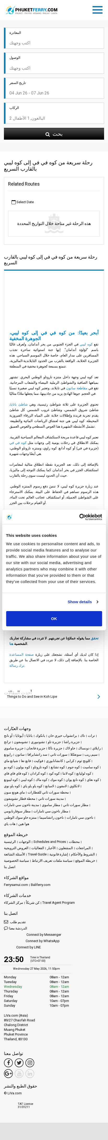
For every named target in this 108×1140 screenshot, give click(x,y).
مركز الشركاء (13, 903)
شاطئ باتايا (19, 404)
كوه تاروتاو (40, 767)
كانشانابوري (54, 761)
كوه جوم (74, 767)
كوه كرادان (38, 773)
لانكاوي (74, 786)
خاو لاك (70, 748)
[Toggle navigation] (99, 9)
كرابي (70, 761)
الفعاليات (37, 848)
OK (54, 618)
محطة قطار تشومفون (19, 799)
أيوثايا (19, 736)
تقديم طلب (15, 922)
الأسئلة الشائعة (14, 854)
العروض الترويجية (16, 848)
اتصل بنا (9, 867)
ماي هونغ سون (14, 792)
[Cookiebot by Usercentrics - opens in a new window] (79, 517)
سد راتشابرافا (37, 755)
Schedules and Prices (49, 842)
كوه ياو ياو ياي (32, 786)
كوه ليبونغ (11, 780)
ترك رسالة (16, 666)
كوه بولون (23, 767)
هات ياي (9, 824)
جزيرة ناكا (55, 748)
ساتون (20, 755)
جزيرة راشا (72, 742)
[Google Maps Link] (8, 1073)
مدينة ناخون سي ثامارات (21, 805)
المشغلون (66, 848)
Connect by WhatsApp (32, 941)
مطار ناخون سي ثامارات (50, 811)
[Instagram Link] (29, 1062)
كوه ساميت (91, 767)
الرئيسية (10, 842)
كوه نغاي (93, 780)
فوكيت (38, 761)
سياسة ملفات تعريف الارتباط (52, 861)
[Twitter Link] (19, 1062)
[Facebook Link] (8, 1062)
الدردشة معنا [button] (15, 928)
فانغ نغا (26, 761)
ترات (91, 736)
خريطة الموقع (85, 861)
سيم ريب (91, 755)
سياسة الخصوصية (16, 861)
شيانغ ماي (11, 761)
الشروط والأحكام (83, 854)
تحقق (95, 638)
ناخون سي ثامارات (80, 817)
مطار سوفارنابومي (17, 811)
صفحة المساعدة (21, 654)
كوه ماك (41, 780)
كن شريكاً (32, 903)
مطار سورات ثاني (75, 805)
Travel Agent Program (58, 903)
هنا (11, 644)
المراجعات (83, 848)
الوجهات (25, 842)
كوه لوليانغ (83, 773)
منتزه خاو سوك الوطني (20, 817)
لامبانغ (49, 786)
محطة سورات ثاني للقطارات (48, 792)
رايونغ (8, 755)
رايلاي (96, 748)
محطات (74, 842)
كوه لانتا (67, 773)
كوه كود (54, 773)
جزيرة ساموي (14, 748)
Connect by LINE (22, 947)
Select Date (23, 202)
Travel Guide (37, 854)
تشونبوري (38, 742)
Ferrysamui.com (16, 885)
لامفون (62, 786)
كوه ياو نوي (12, 786)
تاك (82, 736)
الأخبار (51, 848)
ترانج (7, 742)
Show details (80, 602)
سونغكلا (76, 755)
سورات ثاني (58, 755)
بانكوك (40, 736)
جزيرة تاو (54, 742)
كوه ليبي (86, 344)
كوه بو (8, 767)
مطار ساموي (51, 805)
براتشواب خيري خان (62, 736)
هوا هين (23, 824)
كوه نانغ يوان (75, 780)
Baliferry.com (40, 885)
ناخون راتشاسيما (51, 817)
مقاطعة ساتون (76, 388)
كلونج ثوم (83, 761)
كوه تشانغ (58, 767)
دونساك (83, 748)
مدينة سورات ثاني (51, 799)
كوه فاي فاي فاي (15, 773)
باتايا (29, 736)
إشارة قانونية (58, 854)
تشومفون (21, 742)
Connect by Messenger (32, 935)
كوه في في (17, 443)
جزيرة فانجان (35, 748)
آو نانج (8, 736)
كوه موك (56, 780)
